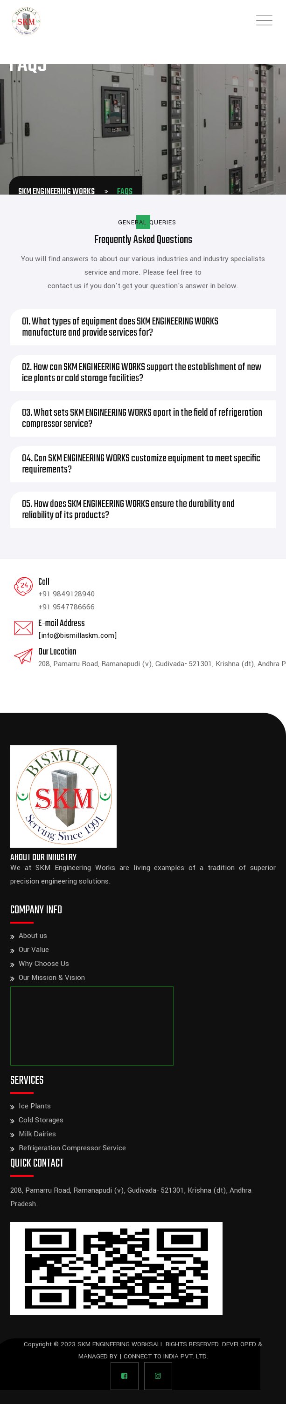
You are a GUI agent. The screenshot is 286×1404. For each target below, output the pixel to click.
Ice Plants (35, 1106)
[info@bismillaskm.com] (77, 635)
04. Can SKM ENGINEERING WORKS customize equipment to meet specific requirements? (141, 464)
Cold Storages (41, 1120)
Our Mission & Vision (52, 977)
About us (33, 936)
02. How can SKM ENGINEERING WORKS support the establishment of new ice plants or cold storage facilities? (141, 372)
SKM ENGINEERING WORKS (115, 1344)
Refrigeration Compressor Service (72, 1148)
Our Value (34, 950)
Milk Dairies (37, 1134)
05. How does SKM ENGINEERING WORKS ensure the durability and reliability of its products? (128, 509)
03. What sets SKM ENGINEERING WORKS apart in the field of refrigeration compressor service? (142, 418)
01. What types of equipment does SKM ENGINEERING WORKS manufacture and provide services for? (120, 327)
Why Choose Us (44, 963)
